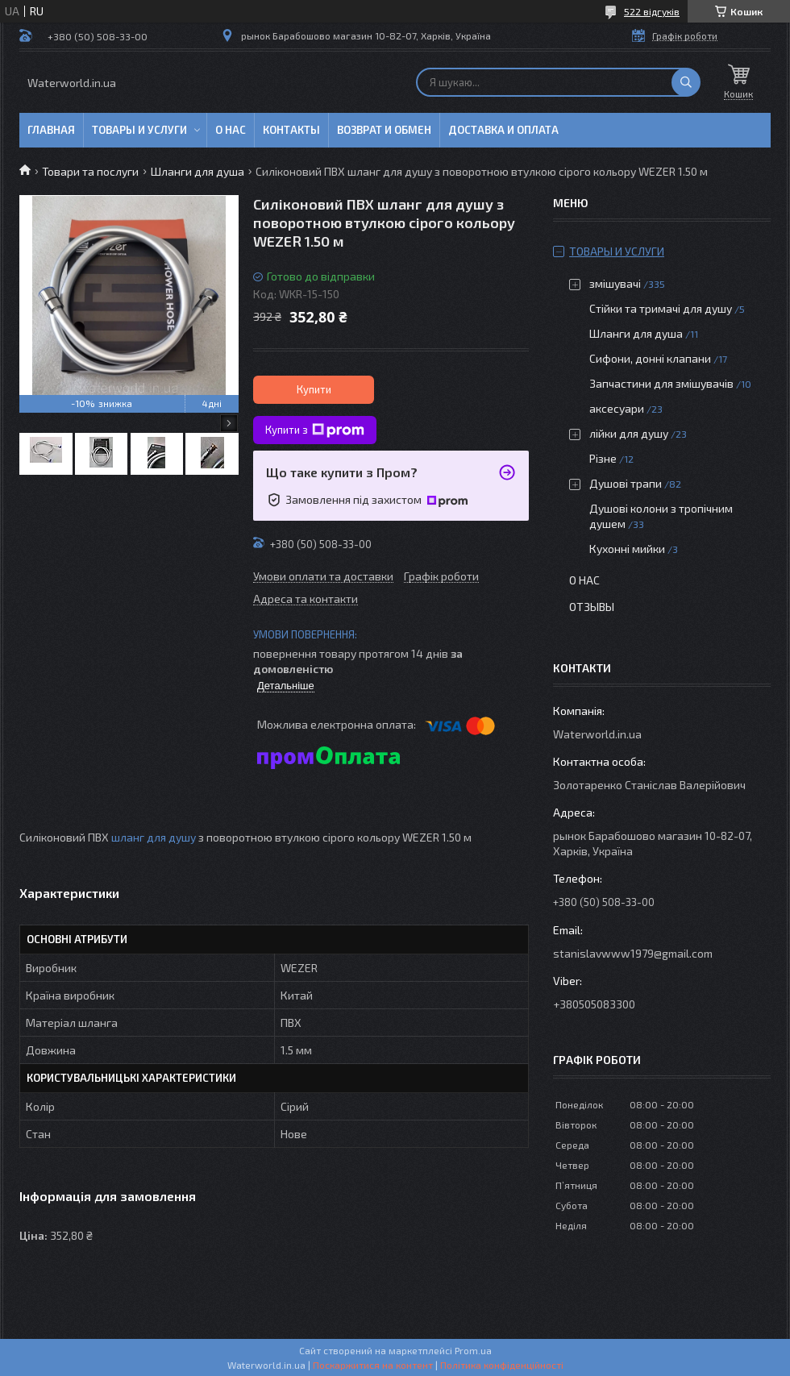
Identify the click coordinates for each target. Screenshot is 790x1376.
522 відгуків (652, 11)
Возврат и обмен (384, 129)
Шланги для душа (197, 171)
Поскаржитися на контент (373, 1364)
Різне (603, 458)
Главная (51, 129)
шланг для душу (153, 837)
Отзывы (591, 606)
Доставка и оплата (503, 129)
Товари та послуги (90, 171)
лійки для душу (628, 433)
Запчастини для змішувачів (661, 383)
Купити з (314, 430)
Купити (314, 389)
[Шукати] (686, 82)
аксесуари (616, 408)
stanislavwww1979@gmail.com (633, 953)
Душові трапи (625, 483)
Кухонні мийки (627, 548)
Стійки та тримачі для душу (660, 308)
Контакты (291, 129)
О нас (230, 129)
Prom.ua (473, 1350)
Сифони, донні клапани (650, 358)
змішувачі (615, 283)
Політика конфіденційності (501, 1364)
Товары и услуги (139, 129)
